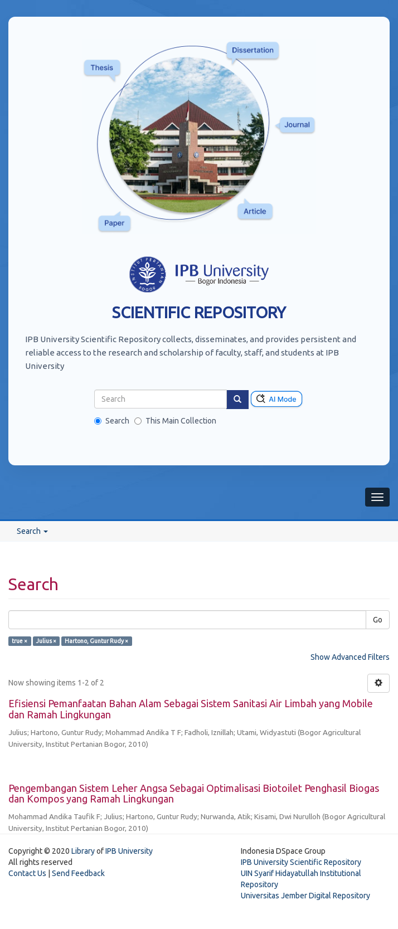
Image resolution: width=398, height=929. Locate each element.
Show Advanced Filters (350, 657)
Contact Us (27, 873)
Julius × (46, 641)
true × (19, 641)
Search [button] (32, 531)
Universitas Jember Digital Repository (305, 895)
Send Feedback (78, 873)
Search (111, 420)
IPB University (129, 851)
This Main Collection (175, 420)
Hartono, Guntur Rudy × (96, 641)
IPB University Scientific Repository (301, 862)
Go (377, 619)
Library (83, 851)
